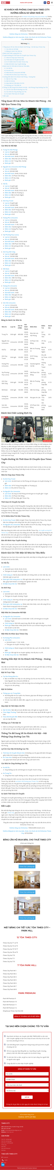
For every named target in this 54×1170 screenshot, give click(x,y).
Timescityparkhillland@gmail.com (11, 1130)
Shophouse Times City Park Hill (13, 1011)
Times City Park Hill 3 (9, 977)
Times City (11, 813)
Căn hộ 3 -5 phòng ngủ (7, 1143)
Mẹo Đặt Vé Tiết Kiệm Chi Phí (14, 83)
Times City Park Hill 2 (9, 974)
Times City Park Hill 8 (9, 989)
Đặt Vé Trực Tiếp (10, 79)
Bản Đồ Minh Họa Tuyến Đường (15, 64)
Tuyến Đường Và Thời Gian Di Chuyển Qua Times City (19, 55)
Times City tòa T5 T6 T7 (10, 949)
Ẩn (28, 43)
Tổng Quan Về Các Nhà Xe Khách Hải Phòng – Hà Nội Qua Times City (23, 47)
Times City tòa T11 (9, 958)
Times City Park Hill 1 (9, 971)
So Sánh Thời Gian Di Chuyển (14, 94)
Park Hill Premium (5, 1148)
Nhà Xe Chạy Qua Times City (14, 57)
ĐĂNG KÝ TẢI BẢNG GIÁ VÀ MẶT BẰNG (27, 1016)
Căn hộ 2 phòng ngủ (6, 1141)
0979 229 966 (3, 1165)
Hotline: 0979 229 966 (27, 1117)
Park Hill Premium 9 (9, 998)
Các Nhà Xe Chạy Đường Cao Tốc (15, 92)
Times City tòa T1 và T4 (10, 943)
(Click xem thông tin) (27, 843)
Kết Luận (5, 96)
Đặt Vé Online (9, 81)
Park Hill (3, 1146)
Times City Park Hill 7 (9, 986)
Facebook (4, 1157)
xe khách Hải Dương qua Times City (26, 781)
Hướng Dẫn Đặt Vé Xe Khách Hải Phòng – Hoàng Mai (18, 77)
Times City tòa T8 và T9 (10, 952)
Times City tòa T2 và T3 (10, 946)
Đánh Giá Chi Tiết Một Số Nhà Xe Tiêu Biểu (15, 66)
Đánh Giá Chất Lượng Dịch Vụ (11, 53)
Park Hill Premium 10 (10, 1002)
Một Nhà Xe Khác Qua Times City (15, 74)
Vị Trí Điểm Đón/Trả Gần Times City (16, 62)
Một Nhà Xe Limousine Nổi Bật (14, 72)
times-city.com (7, 1132)
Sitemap (3, 1150)
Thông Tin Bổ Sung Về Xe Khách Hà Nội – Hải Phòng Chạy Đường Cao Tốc (25, 87)
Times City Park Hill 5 (9, 980)
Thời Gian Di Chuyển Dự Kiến (14, 60)
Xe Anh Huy (9, 70)
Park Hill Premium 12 (10, 1008)
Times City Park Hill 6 (9, 983)
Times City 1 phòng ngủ (27, 866)
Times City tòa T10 (9, 955)
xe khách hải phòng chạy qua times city (34, 17)
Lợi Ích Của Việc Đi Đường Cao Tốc (15, 89)
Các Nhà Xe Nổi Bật (11, 49)
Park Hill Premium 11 (10, 1005)
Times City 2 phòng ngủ (27, 892)
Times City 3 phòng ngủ (27, 918)
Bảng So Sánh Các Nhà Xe (13, 51)
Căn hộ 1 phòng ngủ (6, 1139)
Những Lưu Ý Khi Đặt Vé (12, 85)
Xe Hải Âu (8, 68)
